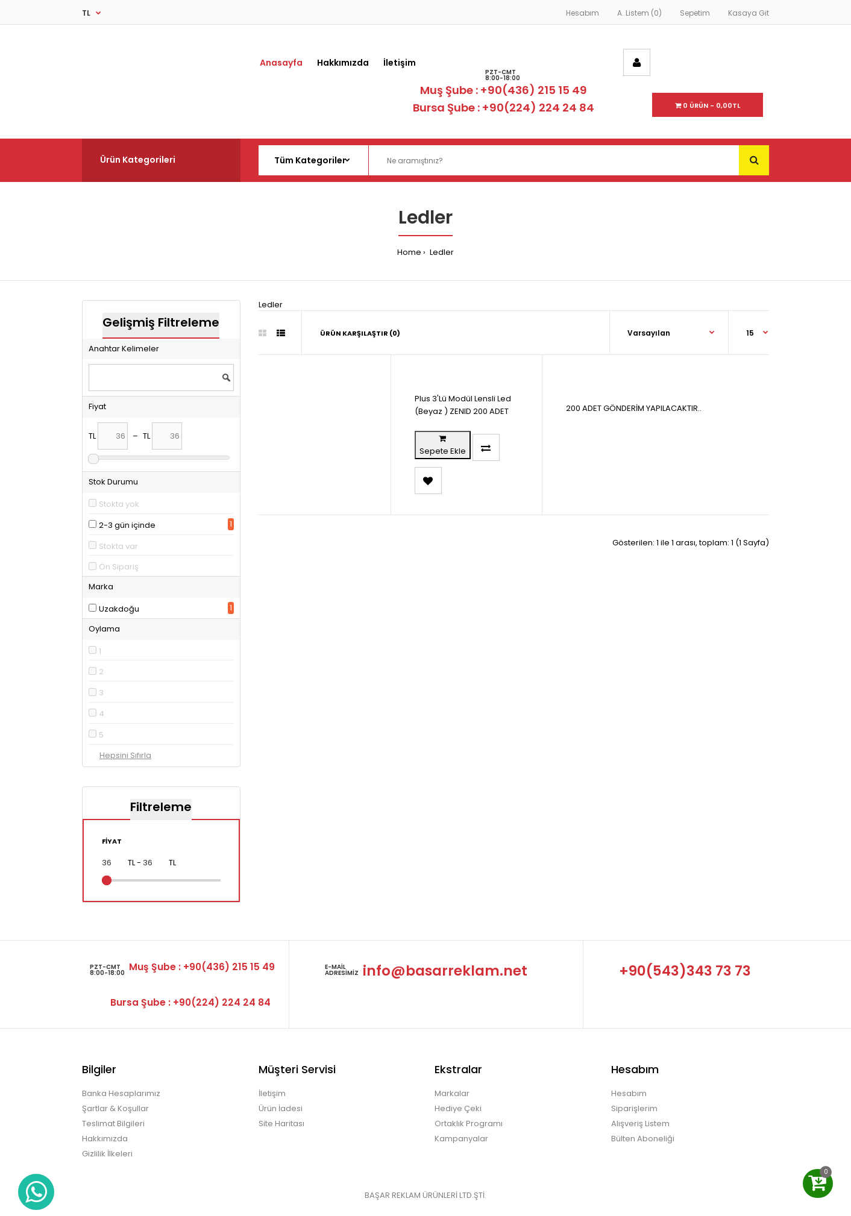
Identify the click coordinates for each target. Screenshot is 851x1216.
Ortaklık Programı (469, 1123)
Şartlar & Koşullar (115, 1108)
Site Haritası (281, 1123)
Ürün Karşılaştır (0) (360, 333)
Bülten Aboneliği (642, 1138)
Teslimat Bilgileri (113, 1123)
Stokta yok (119, 504)
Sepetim (695, 13)
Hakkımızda (105, 1138)
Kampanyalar (461, 1138)
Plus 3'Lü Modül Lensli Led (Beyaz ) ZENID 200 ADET (463, 405)
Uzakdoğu (119, 609)
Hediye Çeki (458, 1108)
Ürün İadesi (281, 1108)
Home (409, 252)
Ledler (441, 252)
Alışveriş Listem (640, 1123)
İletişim (272, 1093)
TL (86, 13)
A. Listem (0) (639, 13)
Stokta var (118, 546)
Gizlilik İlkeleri (107, 1153)
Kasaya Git (748, 13)
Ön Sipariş (119, 566)
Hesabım (582, 13)
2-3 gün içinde (127, 525)
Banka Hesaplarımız (121, 1093)
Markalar (452, 1093)
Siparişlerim (634, 1108)
